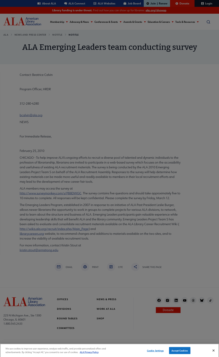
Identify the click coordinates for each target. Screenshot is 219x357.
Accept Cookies (179, 352)
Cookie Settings (155, 352)
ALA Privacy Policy (89, 354)
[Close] (213, 352)
